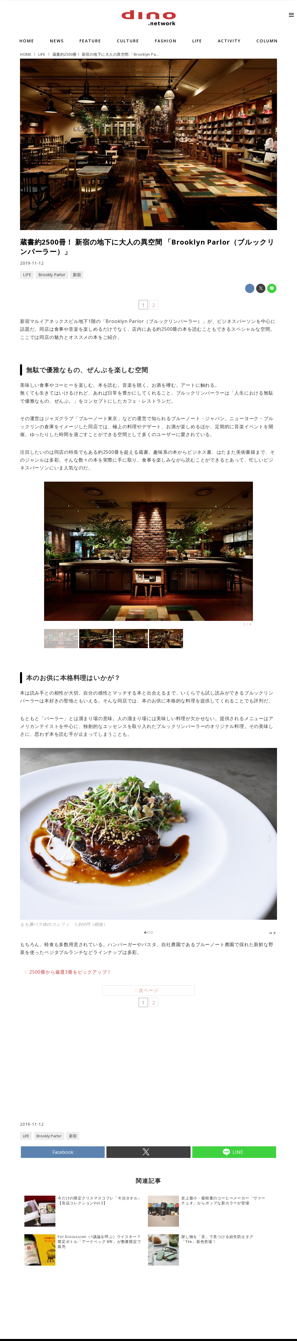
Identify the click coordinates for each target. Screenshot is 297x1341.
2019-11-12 (32, 263)
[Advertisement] (84, 1074)
